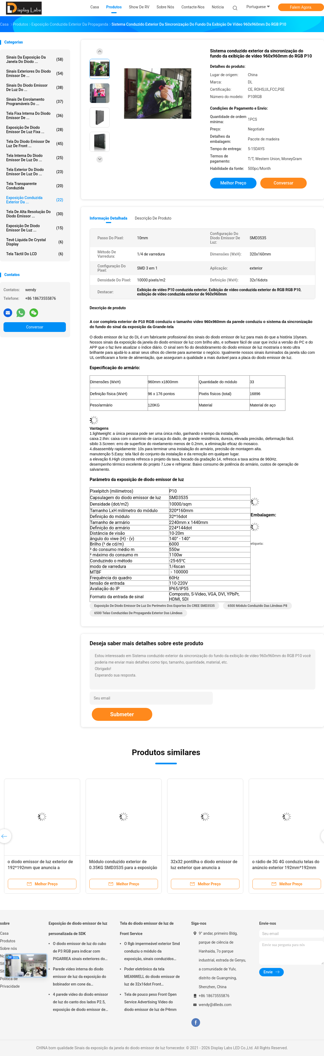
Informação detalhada (108, 218)
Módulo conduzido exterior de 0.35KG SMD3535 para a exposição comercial (123, 867)
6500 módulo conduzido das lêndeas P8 (257, 606)
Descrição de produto (153, 218)
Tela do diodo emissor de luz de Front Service (147, 928)
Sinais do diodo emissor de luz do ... (34, 87)
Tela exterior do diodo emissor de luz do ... (34, 171)
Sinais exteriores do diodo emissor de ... (34, 73)
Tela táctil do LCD (34, 254)
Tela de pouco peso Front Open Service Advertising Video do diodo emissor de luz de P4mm (150, 1002)
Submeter (122, 714)
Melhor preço (233, 183)
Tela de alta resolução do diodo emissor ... (34, 214)
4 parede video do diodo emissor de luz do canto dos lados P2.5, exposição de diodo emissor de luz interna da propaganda (80, 1002)
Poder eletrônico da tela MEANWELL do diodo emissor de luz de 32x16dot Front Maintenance (152, 977)
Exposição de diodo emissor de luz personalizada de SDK (78, 928)
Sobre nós (8, 948)
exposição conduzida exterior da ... (34, 200)
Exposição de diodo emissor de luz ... (34, 228)
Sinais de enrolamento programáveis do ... (34, 101)
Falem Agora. (301, 7)
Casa (4, 933)
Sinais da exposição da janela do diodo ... (34, 59)
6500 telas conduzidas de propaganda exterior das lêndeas (138, 613)
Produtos (7, 941)
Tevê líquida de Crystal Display (34, 242)
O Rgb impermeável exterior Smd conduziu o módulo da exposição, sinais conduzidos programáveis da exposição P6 (152, 952)
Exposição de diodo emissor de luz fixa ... (34, 129)
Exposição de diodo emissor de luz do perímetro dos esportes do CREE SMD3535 (154, 606)
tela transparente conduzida (34, 185)
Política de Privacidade (10, 982)
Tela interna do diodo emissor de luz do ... (34, 157)
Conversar (34, 327)
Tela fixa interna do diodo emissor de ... (34, 115)
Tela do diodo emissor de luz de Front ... (34, 143)
